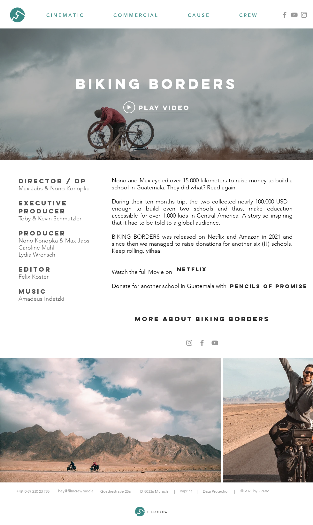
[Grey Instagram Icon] (189, 343)
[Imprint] (186, 491)
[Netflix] (192, 269)
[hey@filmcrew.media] (75, 491)
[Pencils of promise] (269, 286)
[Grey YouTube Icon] (215, 343)
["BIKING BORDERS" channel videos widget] (156, 94)
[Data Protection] (216, 491)
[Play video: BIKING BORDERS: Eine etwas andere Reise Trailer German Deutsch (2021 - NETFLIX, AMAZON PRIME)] (156, 107)
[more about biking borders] (202, 319)
